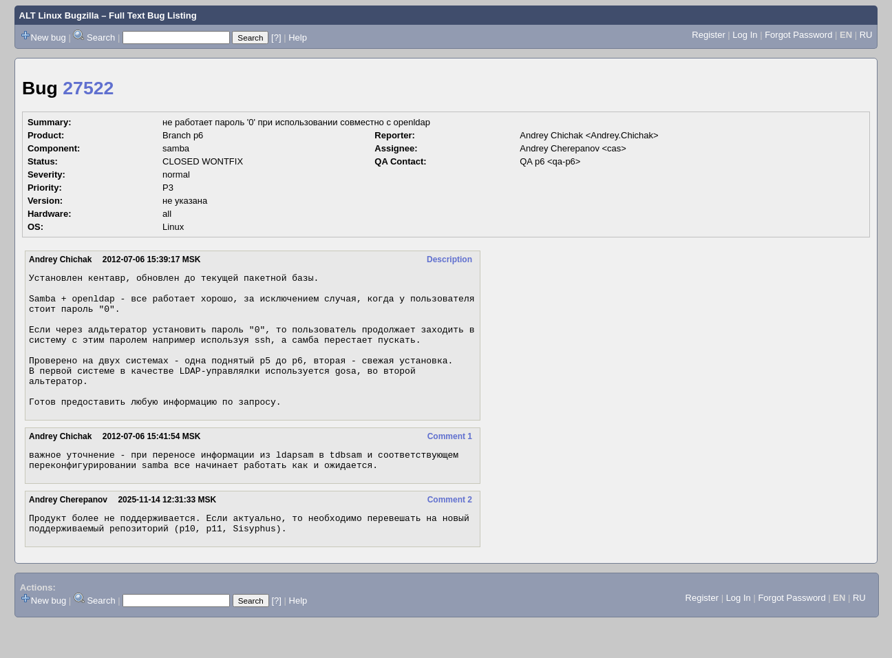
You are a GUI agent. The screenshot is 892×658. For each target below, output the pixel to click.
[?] (276, 37)
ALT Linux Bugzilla (59, 15)
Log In (744, 35)
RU (866, 35)
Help (297, 37)
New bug (48, 37)
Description (449, 259)
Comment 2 (449, 530)
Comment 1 (449, 463)
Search (101, 37)
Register (708, 35)
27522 (88, 88)
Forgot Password (798, 35)
